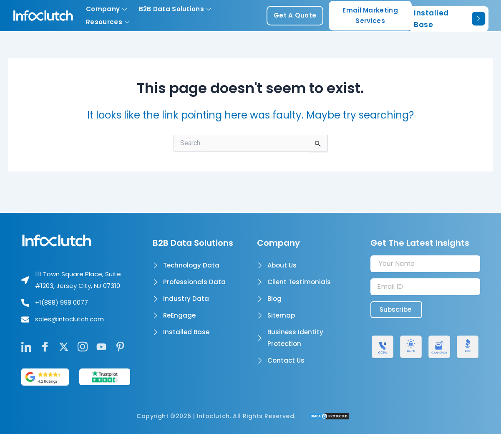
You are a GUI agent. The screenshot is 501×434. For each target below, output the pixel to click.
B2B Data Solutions (175, 9)
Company (106, 9)
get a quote (295, 15)
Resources (107, 22)
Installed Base (449, 19)
